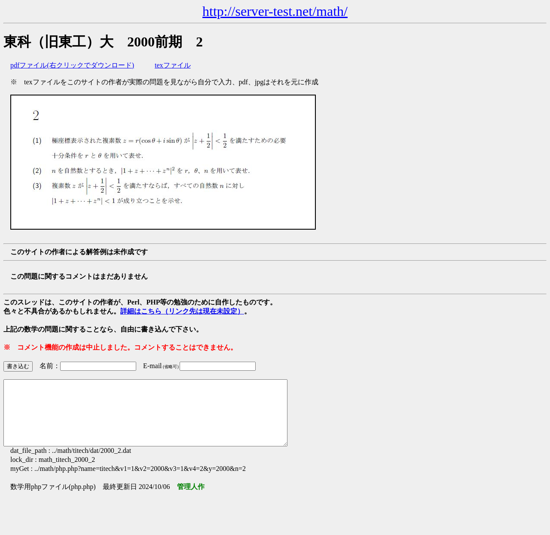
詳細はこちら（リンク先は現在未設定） (182, 311)
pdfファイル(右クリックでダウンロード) (72, 65)
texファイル (173, 65)
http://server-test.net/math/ (275, 11)
